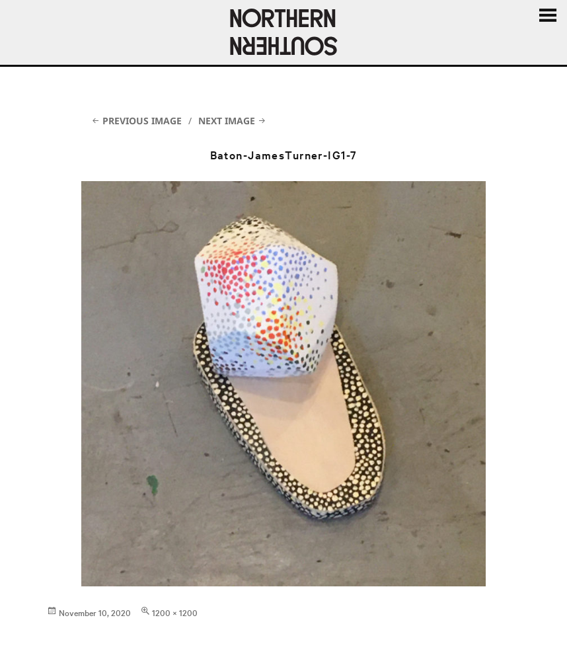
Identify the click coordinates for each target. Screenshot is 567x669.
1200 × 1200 (175, 612)
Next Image (226, 120)
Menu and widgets (547, 16)
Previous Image (142, 120)
